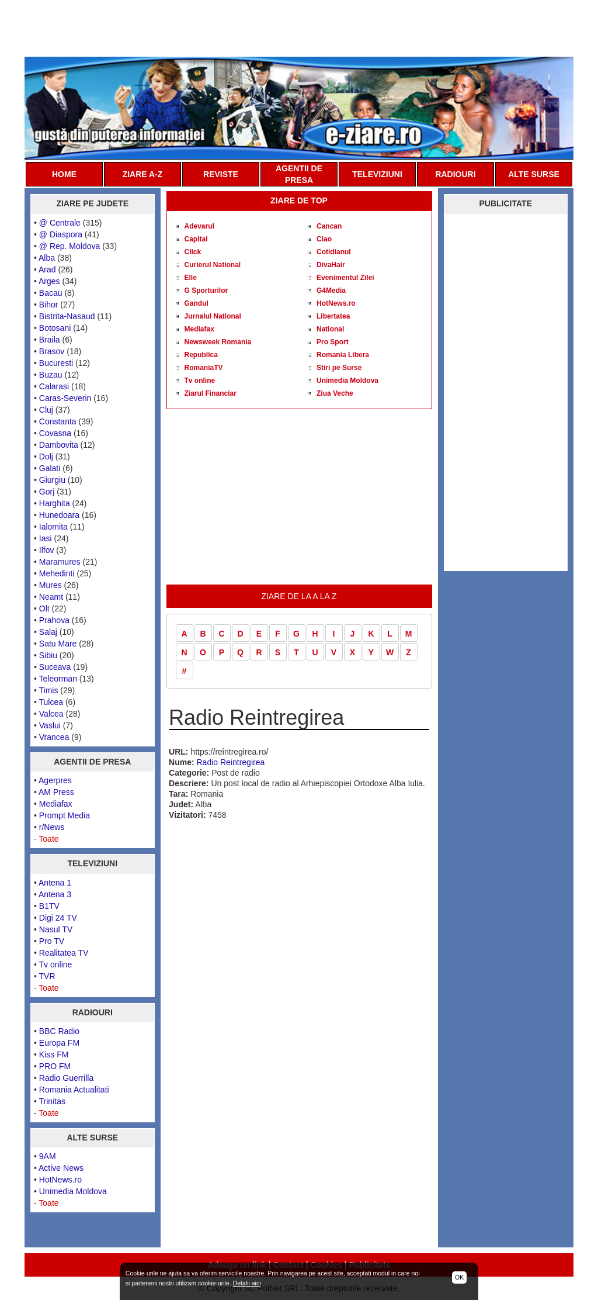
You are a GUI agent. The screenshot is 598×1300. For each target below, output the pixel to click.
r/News (52, 827)
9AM (47, 1156)
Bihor (48, 304)
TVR (47, 976)
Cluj (46, 409)
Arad (47, 269)
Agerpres (55, 780)
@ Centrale (60, 222)
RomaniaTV (204, 368)
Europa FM (59, 1042)
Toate (48, 838)
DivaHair (331, 265)
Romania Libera (343, 355)
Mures (50, 585)
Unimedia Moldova (73, 1191)
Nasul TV (55, 929)
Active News (61, 1168)
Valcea (51, 713)
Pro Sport (333, 342)
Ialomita (53, 526)
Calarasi (54, 386)
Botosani (55, 328)
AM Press (56, 792)
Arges (49, 281)
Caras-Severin (65, 398)
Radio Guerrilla (66, 1078)
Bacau (50, 293)
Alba (47, 257)
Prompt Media (64, 815)
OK (459, 1277)
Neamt (51, 596)
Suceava (55, 667)
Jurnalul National (213, 316)
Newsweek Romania (218, 342)
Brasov (52, 351)
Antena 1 (55, 882)
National (330, 329)
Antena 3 (55, 894)
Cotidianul (334, 252)
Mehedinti (57, 573)
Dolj (46, 456)
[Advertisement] (299, 27)
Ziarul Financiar (211, 393)
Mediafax (55, 803)
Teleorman (58, 678)
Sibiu (48, 655)
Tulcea (51, 702)
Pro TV (51, 941)
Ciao (324, 239)
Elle (191, 278)
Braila (49, 339)
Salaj (48, 632)
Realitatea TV (64, 952)
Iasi (45, 538)
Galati (50, 468)
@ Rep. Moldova (69, 246)
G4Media (331, 290)
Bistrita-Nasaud (67, 316)
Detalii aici (247, 1283)
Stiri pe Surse (339, 368)
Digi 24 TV (58, 917)
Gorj (46, 491)
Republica (201, 355)
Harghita (54, 503)
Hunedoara (59, 515)
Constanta (58, 421)
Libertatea (333, 316)
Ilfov (46, 550)
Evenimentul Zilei (345, 278)
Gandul (196, 303)
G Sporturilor (206, 290)
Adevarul (199, 226)
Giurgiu (52, 480)
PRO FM (55, 1066)
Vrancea (54, 737)
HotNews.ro (60, 1179)
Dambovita (58, 445)
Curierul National (213, 265)
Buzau (50, 374)
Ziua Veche (335, 393)
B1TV (49, 906)
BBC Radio (59, 1031)
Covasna (55, 433)
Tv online (55, 964)
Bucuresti (56, 363)
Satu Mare (58, 643)
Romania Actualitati (74, 1089)
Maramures (60, 561)
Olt (44, 608)
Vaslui (50, 725)
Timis (48, 690)
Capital (196, 239)
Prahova (54, 620)
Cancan (329, 226)
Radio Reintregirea (231, 762)
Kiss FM (54, 1054)
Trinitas (52, 1101)
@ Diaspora (60, 234)
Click (193, 252)
